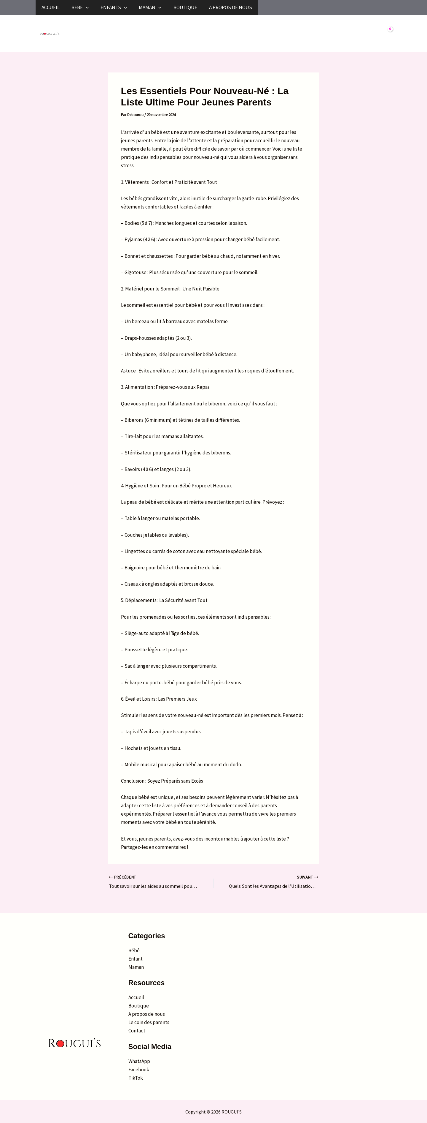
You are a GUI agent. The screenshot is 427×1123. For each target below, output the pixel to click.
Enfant (135, 958)
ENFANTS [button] (163, 7)
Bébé (134, 950)
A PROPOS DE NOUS (341, 7)
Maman (136, 967)
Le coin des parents (148, 1022)
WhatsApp (139, 1061)
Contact (136, 1030)
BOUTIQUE (276, 7)
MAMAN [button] (220, 7)
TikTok (135, 1077)
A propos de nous (146, 1014)
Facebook (138, 1069)
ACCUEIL (59, 7)
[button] (115, 7)
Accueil (136, 997)
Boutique (138, 1005)
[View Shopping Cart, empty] (385, 34)
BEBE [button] (109, 7)
